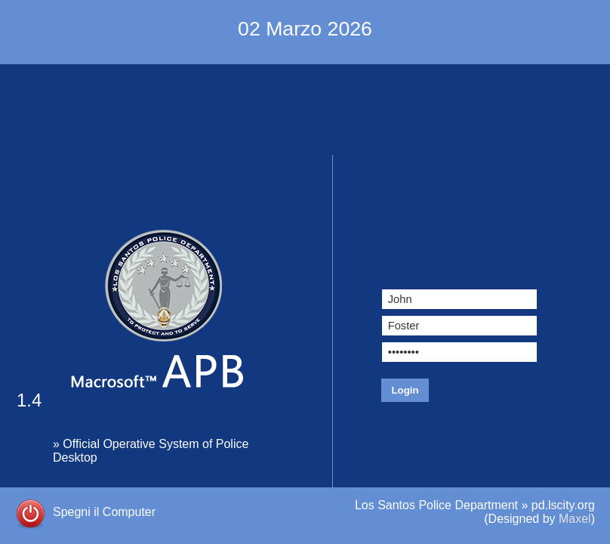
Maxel (575, 518)
